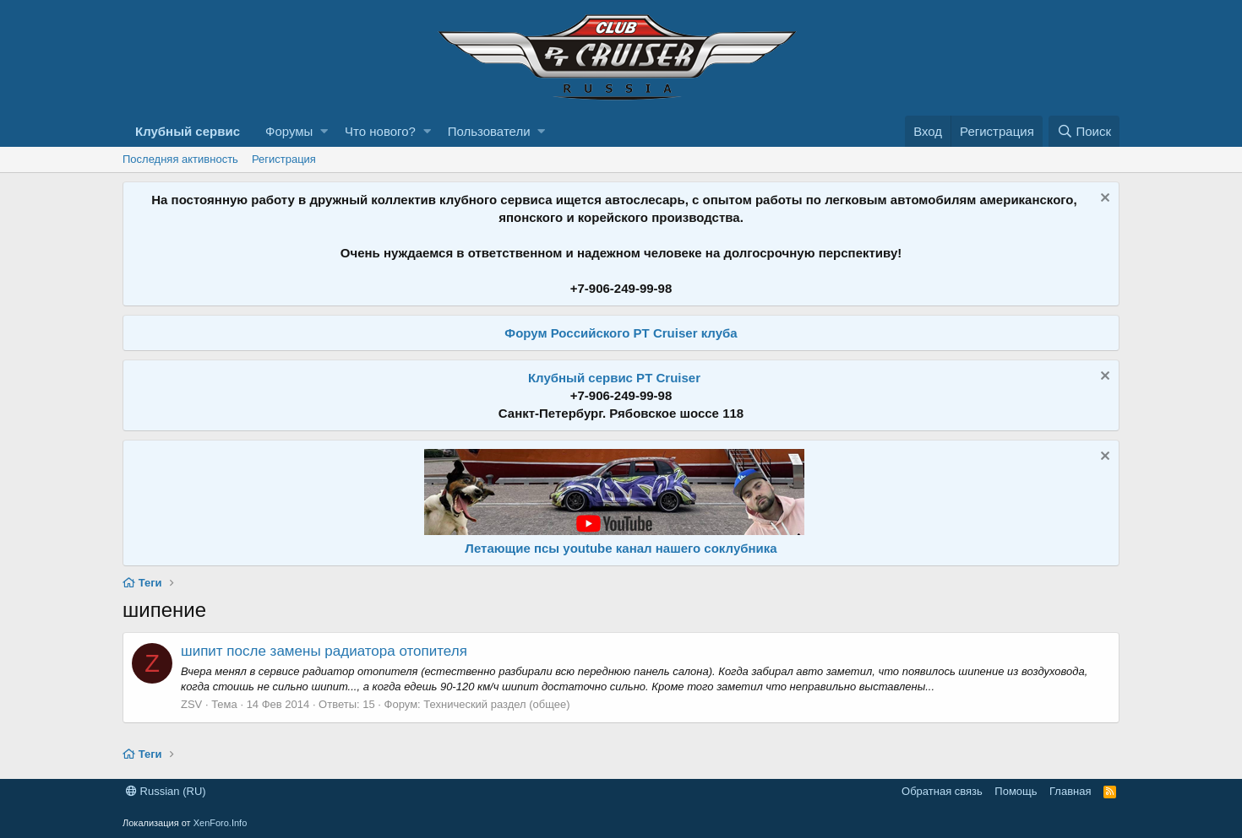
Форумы (289, 131)
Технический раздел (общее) (496, 704)
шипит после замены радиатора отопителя (324, 651)
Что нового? (380, 131)
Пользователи (489, 131)
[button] (324, 131)
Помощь (1015, 791)
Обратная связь (942, 791)
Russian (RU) (166, 791)
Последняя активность (180, 159)
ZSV (191, 704)
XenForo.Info (220, 823)
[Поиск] (1084, 131)
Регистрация (284, 159)
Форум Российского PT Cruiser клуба (620, 333)
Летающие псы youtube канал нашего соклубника (620, 548)
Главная (1070, 791)
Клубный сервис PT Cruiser (614, 377)
